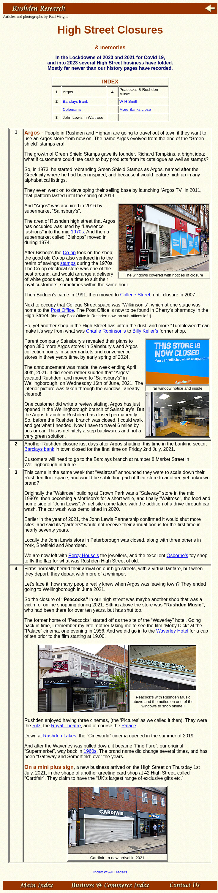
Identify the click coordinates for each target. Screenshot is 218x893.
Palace (128, 725)
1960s (90, 751)
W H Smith (128, 101)
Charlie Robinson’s (106, 331)
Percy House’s (83, 555)
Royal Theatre (66, 725)
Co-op (69, 252)
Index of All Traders (110, 872)
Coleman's (72, 109)
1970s (77, 231)
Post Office (62, 310)
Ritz (36, 725)
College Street (135, 294)
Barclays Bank (75, 101)
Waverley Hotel (172, 630)
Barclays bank (39, 449)
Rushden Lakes (59, 735)
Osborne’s (177, 555)
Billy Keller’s (145, 331)
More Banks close (135, 109)
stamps (68, 263)
